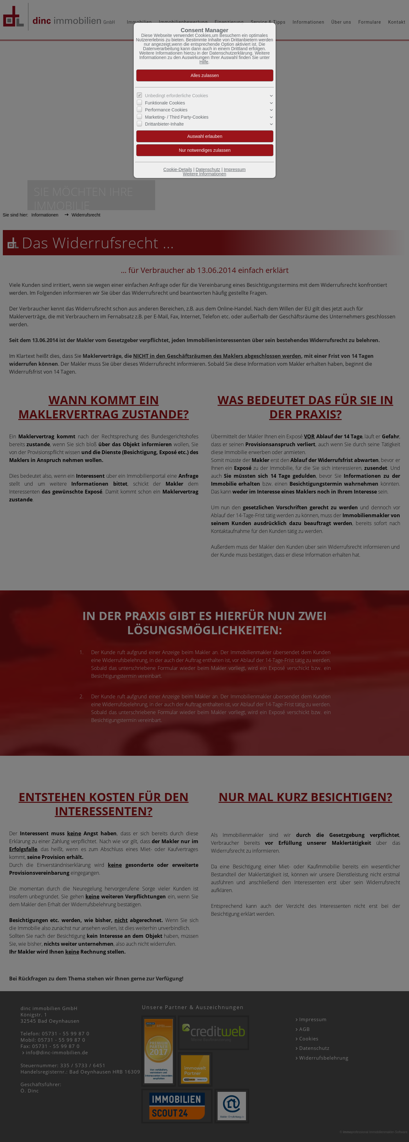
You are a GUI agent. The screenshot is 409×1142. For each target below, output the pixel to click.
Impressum (235, 169)
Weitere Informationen (204, 173)
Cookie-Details (177, 169)
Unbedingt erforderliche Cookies (176, 95)
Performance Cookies (166, 109)
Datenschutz (208, 169)
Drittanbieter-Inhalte (164, 124)
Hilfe (204, 61)
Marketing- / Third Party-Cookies (176, 116)
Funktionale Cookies (165, 102)
